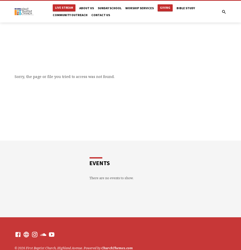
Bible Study (186, 8)
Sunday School (110, 8)
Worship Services (139, 8)
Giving (165, 7)
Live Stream (64, 7)
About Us (86, 8)
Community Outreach (70, 15)
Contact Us (100, 15)
